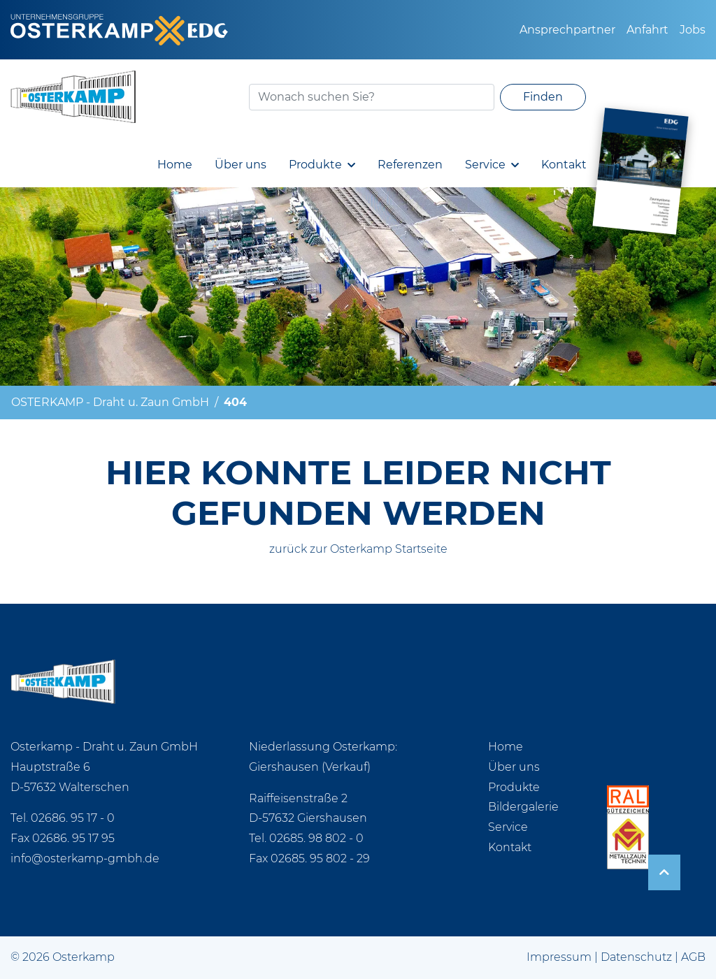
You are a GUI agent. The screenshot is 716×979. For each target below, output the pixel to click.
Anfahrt (647, 29)
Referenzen (410, 164)
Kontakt (564, 164)
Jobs (693, 29)
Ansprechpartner (567, 29)
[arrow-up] (664, 872)
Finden (543, 96)
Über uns (240, 164)
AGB (693, 957)
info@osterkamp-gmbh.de (84, 858)
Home (174, 164)
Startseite (421, 549)
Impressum (559, 957)
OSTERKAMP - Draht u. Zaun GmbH (110, 402)
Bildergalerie (523, 806)
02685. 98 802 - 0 (316, 838)
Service (485, 164)
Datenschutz (636, 957)
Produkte (315, 164)
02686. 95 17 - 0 (73, 818)
